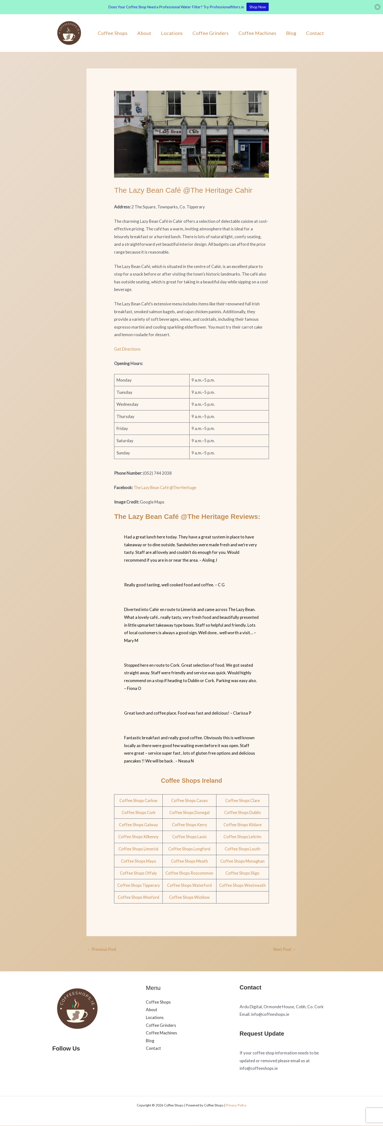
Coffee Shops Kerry (189, 824)
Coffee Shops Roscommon (189, 873)
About (144, 33)
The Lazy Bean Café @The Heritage (166, 487)
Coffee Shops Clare (242, 800)
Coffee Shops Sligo (242, 873)
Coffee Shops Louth (242, 848)
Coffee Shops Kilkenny (138, 836)
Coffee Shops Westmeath (242, 885)
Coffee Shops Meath (190, 861)
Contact (315, 33)
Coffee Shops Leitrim (242, 836)
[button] (377, 7)
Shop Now (257, 7)
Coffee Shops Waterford (190, 885)
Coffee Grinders (210, 33)
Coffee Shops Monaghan (242, 861)
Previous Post (102, 949)
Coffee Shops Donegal (189, 812)
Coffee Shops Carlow (138, 800)
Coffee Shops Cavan (189, 800)
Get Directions (127, 349)
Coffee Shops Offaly (139, 873)
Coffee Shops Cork (138, 812)
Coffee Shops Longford (189, 848)
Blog (291, 33)
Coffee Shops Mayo (139, 861)
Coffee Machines (257, 33)
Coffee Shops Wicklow (190, 897)
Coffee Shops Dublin (242, 812)
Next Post (284, 949)
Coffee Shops (113, 33)
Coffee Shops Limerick (138, 848)
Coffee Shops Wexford (138, 897)
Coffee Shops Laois (189, 836)
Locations (172, 33)
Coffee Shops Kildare (242, 824)
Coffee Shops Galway (139, 824)
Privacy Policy (236, 1106)
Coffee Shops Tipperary (139, 885)
